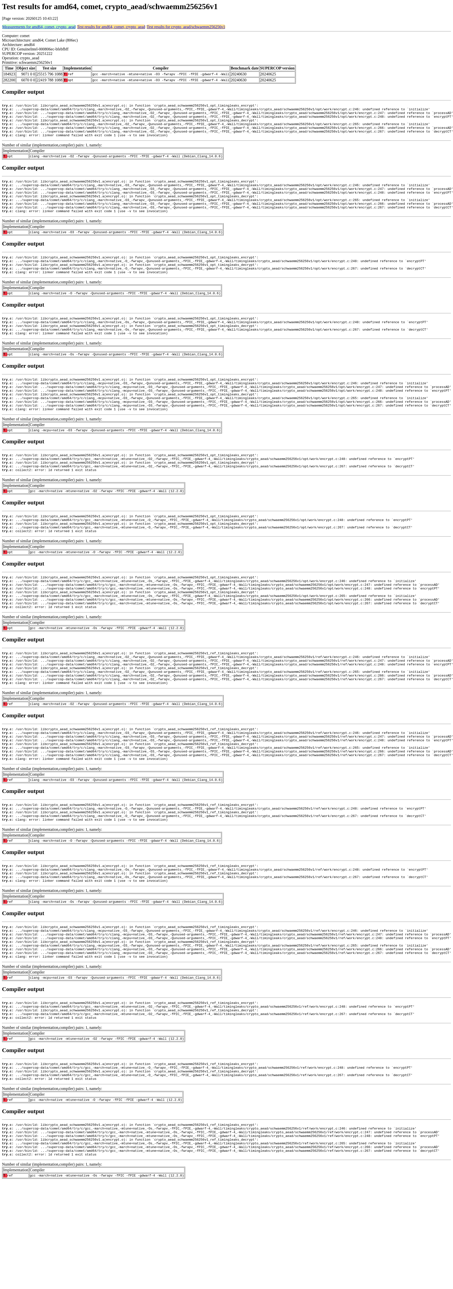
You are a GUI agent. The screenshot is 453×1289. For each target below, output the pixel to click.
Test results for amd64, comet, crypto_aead (111, 27)
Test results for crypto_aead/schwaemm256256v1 (186, 27)
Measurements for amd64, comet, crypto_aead (39, 27)
